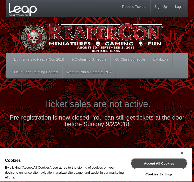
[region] (96, 165)
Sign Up (160, 7)
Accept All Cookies (159, 163)
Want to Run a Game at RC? (88, 72)
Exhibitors (160, 59)
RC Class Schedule (129, 59)
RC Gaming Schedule (89, 59)
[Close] (181, 153)
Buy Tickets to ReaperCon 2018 (39, 59)
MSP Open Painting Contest (36, 72)
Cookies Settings (159, 174)
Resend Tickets (134, 7)
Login (179, 7)
